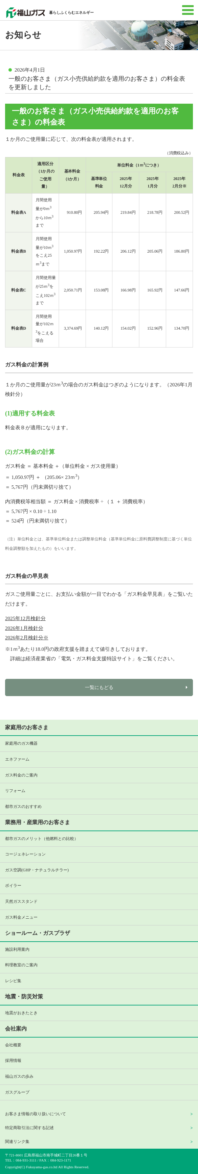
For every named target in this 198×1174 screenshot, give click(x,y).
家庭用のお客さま (26, 727)
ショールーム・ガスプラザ (37, 933)
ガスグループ (17, 1092)
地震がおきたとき (21, 1013)
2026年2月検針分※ (26, 637)
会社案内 (16, 1028)
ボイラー (13, 885)
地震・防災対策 (24, 996)
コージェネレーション (25, 854)
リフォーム (15, 790)
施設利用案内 (17, 949)
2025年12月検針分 (25, 618)
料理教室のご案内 (21, 965)
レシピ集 (13, 980)
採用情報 (13, 1060)
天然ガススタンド (21, 901)
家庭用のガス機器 (21, 743)
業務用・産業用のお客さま (37, 822)
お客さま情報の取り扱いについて (35, 1114)
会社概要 (13, 1045)
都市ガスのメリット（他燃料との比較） (41, 838)
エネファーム (17, 759)
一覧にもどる (99, 687)
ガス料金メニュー (21, 917)
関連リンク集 (17, 1141)
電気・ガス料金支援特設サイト (96, 658)
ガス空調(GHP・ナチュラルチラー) (37, 870)
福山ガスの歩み (19, 1076)
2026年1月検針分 (24, 628)
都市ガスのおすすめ (23, 806)
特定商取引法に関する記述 (29, 1127)
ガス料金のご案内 (21, 775)
